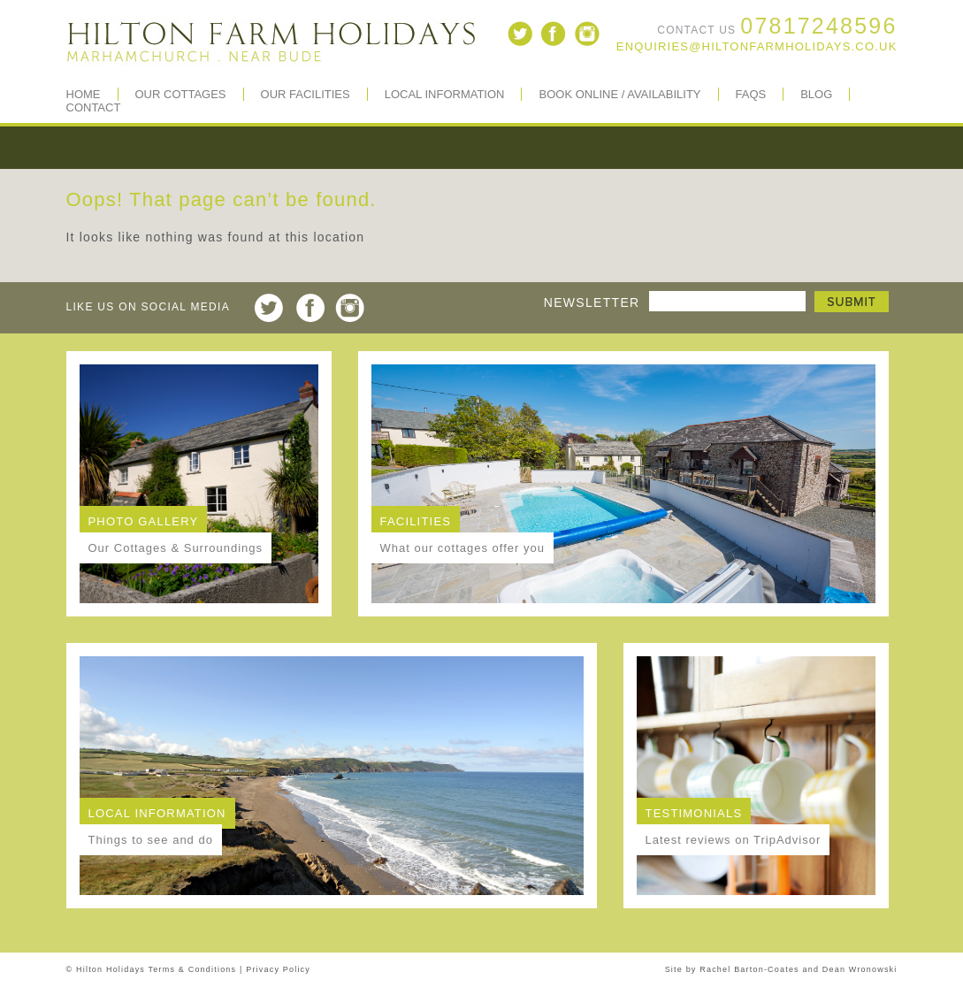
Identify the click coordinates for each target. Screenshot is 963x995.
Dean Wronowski (860, 969)
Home (83, 94)
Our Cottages (180, 94)
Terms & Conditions (193, 969)
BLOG (816, 94)
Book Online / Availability (619, 94)
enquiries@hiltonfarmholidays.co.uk (757, 46)
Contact (93, 107)
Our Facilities (305, 94)
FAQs (751, 94)
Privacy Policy (278, 969)
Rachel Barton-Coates (749, 969)
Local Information (445, 94)
